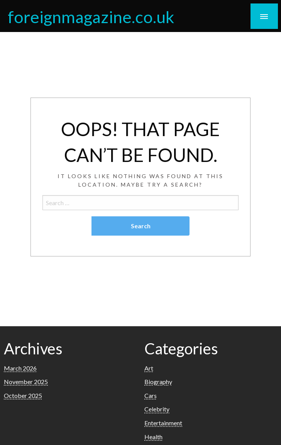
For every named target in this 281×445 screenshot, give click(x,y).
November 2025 (26, 381)
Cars (150, 395)
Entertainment (163, 422)
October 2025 (23, 395)
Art (148, 368)
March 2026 (20, 368)
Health (153, 436)
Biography (158, 381)
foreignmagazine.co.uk (91, 17)
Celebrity (156, 409)
